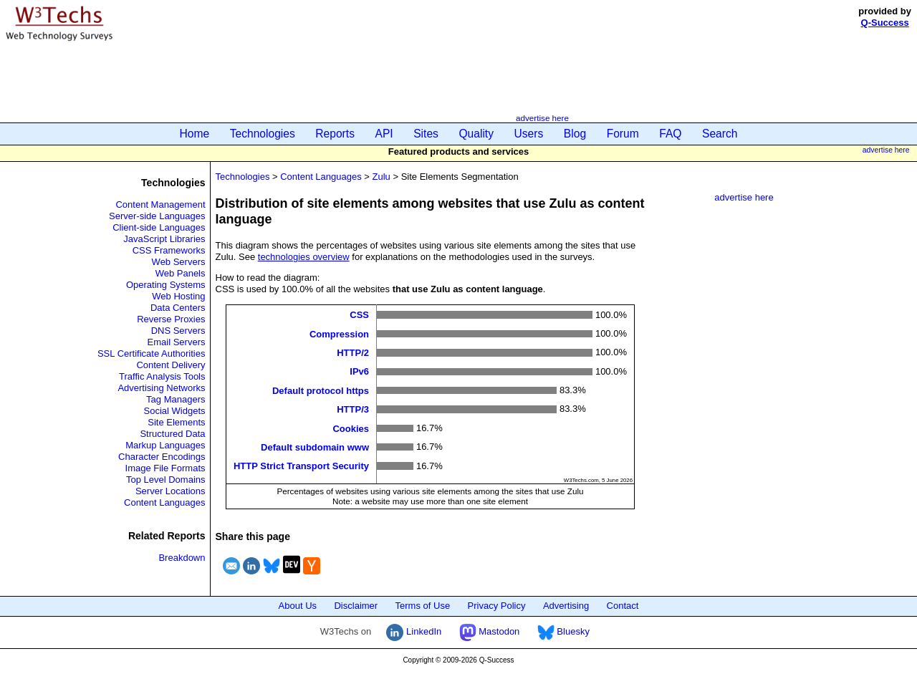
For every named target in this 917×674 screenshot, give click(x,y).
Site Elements (176, 422)
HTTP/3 (353, 409)
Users (529, 133)
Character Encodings (161, 456)
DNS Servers (178, 330)
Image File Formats (165, 468)
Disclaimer (356, 605)
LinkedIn (413, 631)
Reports (335, 133)
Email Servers (177, 342)
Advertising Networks (161, 387)
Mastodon (489, 631)
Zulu (381, 176)
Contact (623, 605)
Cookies (350, 428)
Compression (339, 333)
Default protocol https (320, 390)
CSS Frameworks (169, 250)
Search (719, 133)
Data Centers (178, 307)
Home (195, 133)
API (384, 133)
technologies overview (304, 256)
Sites (425, 133)
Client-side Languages (158, 227)
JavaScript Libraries (164, 239)
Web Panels (180, 273)
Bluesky (563, 631)
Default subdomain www (315, 447)
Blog (575, 133)
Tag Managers (175, 399)
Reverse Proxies (171, 319)
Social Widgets (175, 410)
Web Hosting (178, 296)
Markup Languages (165, 445)
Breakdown (181, 557)
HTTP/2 (353, 352)
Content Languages (164, 502)
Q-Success (885, 22)
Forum (623, 133)
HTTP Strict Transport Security (301, 466)
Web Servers (179, 261)
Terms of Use (423, 605)
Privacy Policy (497, 605)
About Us (298, 605)
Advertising (566, 605)
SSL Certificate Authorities (151, 353)
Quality (476, 133)
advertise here (542, 117)
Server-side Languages (157, 216)
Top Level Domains (166, 479)
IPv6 (359, 371)
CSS (359, 314)
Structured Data (172, 433)
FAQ (670, 133)
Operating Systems (166, 284)
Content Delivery (170, 365)
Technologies (262, 133)
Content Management (160, 204)
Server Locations (170, 491)
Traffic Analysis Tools (162, 376)
